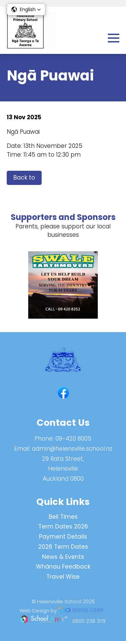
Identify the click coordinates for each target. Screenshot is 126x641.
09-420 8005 (73, 439)
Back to (24, 177)
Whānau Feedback (63, 567)
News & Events (63, 557)
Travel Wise (63, 577)
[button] (26, 9)
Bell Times (63, 517)
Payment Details (63, 537)
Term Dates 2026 (63, 526)
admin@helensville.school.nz (72, 449)
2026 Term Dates (63, 547)
